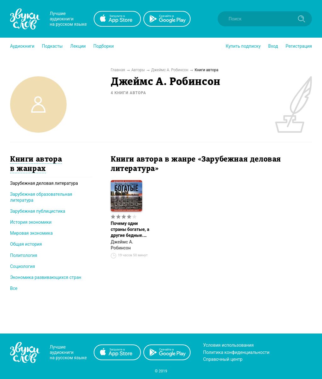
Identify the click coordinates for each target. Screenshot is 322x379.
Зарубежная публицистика (37, 211)
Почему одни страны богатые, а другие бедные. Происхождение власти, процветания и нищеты (130, 229)
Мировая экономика (31, 233)
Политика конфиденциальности (236, 352)
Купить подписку (243, 46)
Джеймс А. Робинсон (122, 244)
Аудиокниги (22, 46)
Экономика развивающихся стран (45, 277)
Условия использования (228, 345)
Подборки (103, 46)
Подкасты (52, 46)
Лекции (78, 46)
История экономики (31, 222)
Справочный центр (222, 359)
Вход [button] (273, 46)
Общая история (26, 244)
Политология (23, 255)
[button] (22, 46)
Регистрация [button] (299, 46)
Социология (22, 266)
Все (13, 288)
